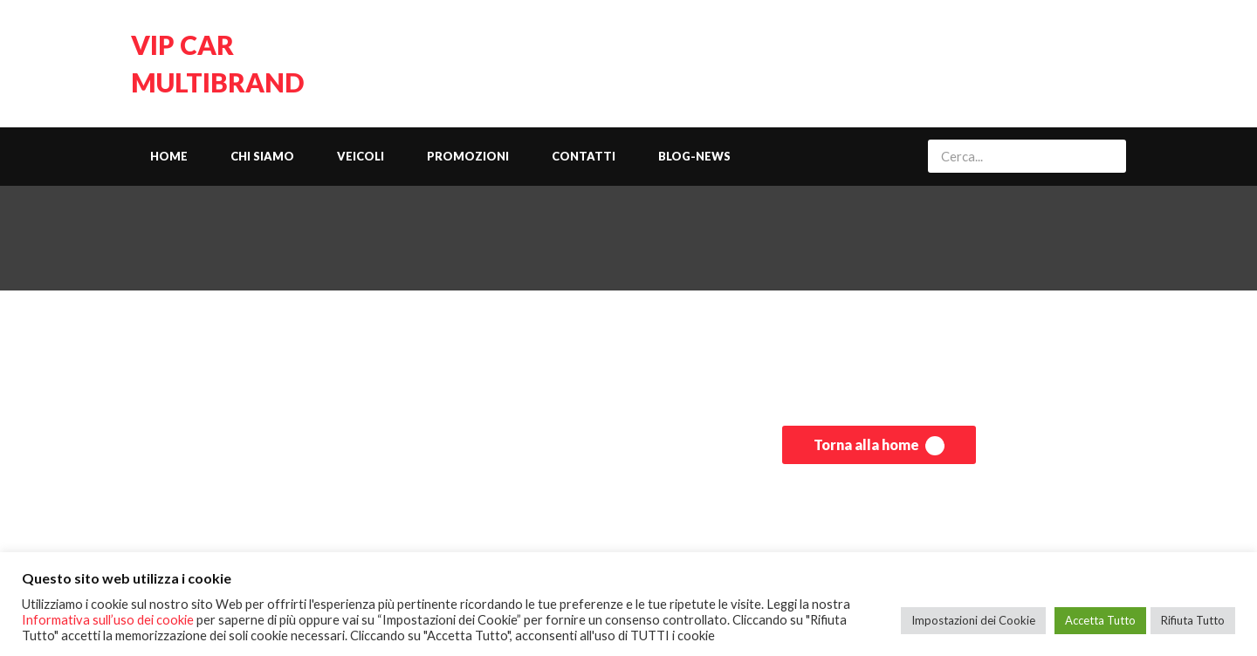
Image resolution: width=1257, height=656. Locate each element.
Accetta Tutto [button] (1100, 620)
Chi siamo (262, 156)
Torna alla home (879, 445)
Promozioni (468, 156)
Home (169, 156)
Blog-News (694, 156)
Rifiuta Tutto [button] (1193, 620)
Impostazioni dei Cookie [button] (973, 620)
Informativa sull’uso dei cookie (108, 619)
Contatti (583, 156)
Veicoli (360, 156)
